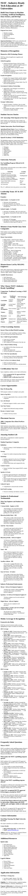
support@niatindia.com (13, 830)
